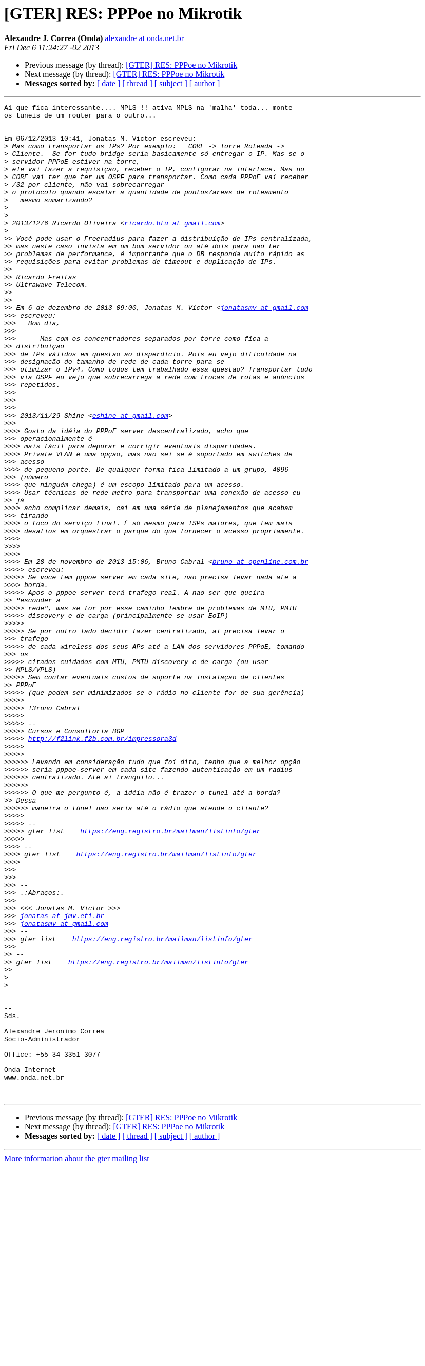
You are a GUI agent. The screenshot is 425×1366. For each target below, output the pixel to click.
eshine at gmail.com (130, 478)
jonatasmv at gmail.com (264, 349)
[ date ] (108, 83)
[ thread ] (137, 83)
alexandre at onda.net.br (144, 38)
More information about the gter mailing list (76, 1357)
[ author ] (204, 83)
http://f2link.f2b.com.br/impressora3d (102, 866)
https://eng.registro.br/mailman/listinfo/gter (170, 977)
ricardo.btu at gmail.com (172, 247)
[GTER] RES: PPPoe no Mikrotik (181, 65)
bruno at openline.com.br (260, 653)
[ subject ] (170, 83)
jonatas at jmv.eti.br (62, 1078)
